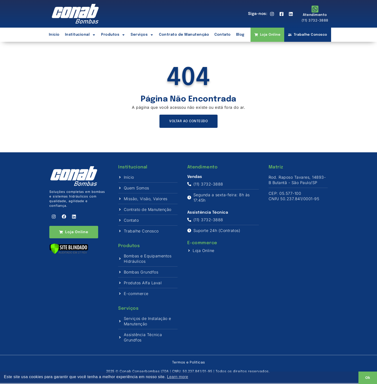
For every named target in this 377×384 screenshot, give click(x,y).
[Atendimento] (315, 9)
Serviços (142, 35)
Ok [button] (367, 378)
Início (54, 35)
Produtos (113, 35)
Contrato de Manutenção (184, 35)
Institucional (80, 35)
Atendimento (315, 15)
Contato (222, 35)
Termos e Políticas (188, 363)
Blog (240, 35)
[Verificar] (68, 254)
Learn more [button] (177, 377)
